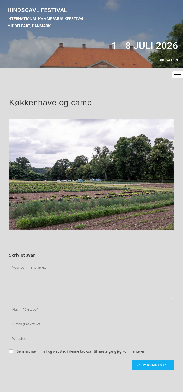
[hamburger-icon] (177, 74)
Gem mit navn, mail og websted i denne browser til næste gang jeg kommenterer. (80, 351)
